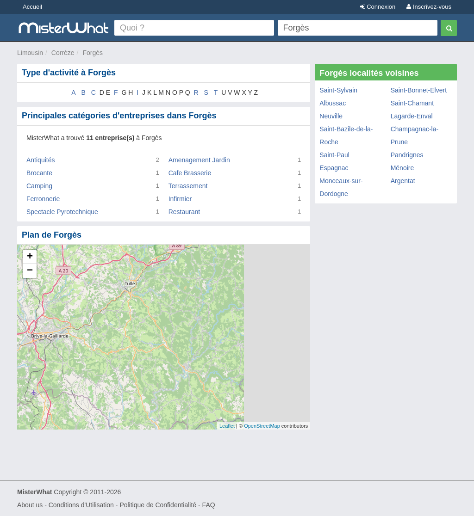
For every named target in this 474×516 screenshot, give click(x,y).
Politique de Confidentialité (157, 505)
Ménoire (402, 168)
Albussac (332, 103)
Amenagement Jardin (199, 160)
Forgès (92, 52)
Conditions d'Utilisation (81, 505)
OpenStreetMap (262, 426)
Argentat (403, 180)
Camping (39, 186)
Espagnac (333, 168)
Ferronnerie (43, 199)
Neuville (331, 116)
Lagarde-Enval (412, 116)
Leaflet (227, 426)
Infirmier (180, 199)
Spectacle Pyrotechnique (62, 211)
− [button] (30, 271)
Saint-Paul (334, 155)
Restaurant (184, 211)
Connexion (378, 6)
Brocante (39, 173)
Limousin (30, 52)
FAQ (208, 505)
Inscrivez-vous (428, 6)
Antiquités (40, 160)
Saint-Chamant (412, 103)
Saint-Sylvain (338, 90)
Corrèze (63, 52)
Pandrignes (407, 155)
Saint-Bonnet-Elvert (419, 90)
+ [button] (30, 257)
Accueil (32, 6)
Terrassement (188, 186)
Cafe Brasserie (190, 173)
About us (30, 505)
